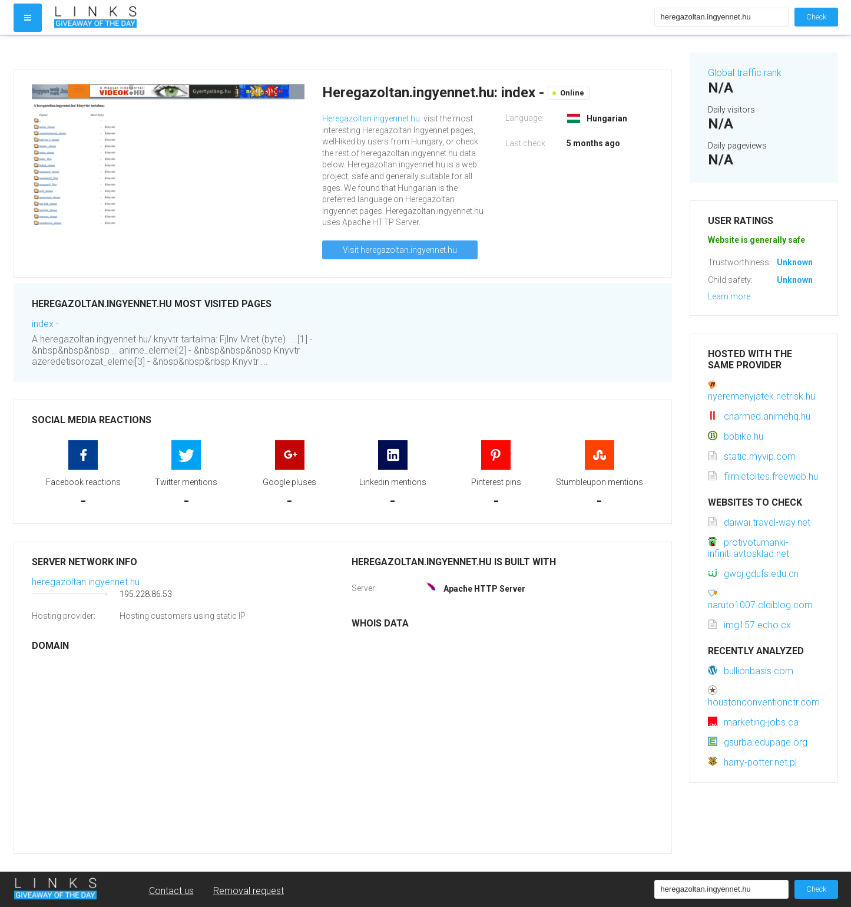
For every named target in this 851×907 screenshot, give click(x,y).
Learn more (729, 296)
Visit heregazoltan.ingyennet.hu (400, 250)
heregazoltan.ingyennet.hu (86, 582)
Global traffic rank (745, 72)
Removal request (248, 890)
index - (45, 323)
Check (816, 16)
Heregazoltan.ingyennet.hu (371, 118)
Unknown (795, 262)
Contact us (171, 890)
